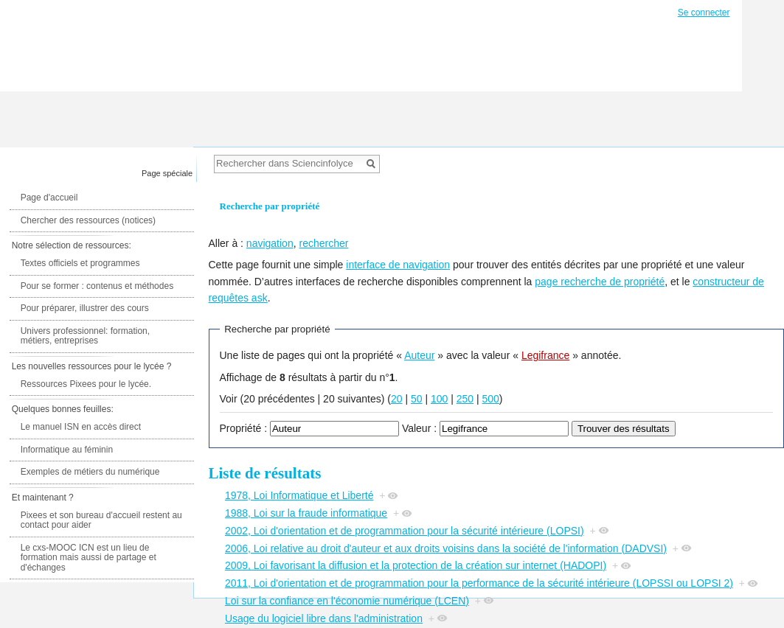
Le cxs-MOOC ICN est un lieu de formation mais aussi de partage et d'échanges (88, 557)
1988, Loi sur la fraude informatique (306, 513)
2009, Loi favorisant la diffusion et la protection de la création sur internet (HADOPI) (415, 565)
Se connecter (704, 12)
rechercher (323, 243)
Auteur (419, 355)
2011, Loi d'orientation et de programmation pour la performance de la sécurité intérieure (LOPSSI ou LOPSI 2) (479, 583)
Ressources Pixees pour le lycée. (86, 384)
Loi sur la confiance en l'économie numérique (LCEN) (347, 601)
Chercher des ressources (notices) (88, 220)
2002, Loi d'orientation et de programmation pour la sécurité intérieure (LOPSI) (404, 531)
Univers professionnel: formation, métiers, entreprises (85, 336)
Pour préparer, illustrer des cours (85, 308)
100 (439, 399)
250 (465, 399)
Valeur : (419, 428)
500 (490, 399)
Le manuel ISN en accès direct (81, 427)
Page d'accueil (49, 197)
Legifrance (545, 355)
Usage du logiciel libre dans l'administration (324, 618)
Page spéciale (167, 173)
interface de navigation (398, 265)
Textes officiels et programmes (80, 263)
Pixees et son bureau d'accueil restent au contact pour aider (101, 520)
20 (397, 399)
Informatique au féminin (67, 449)
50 (417, 399)
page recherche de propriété (600, 281)
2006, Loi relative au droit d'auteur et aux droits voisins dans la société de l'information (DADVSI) (446, 548)
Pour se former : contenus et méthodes (97, 286)
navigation (270, 243)
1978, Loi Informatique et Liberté (299, 495)
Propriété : (244, 428)
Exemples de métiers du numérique (90, 472)
